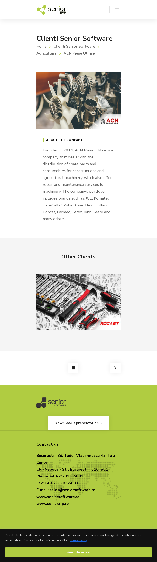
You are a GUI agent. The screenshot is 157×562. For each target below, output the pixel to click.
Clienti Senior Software (74, 46)
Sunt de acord (78, 552)
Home (41, 46)
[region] (78, 545)
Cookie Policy (78, 540)
